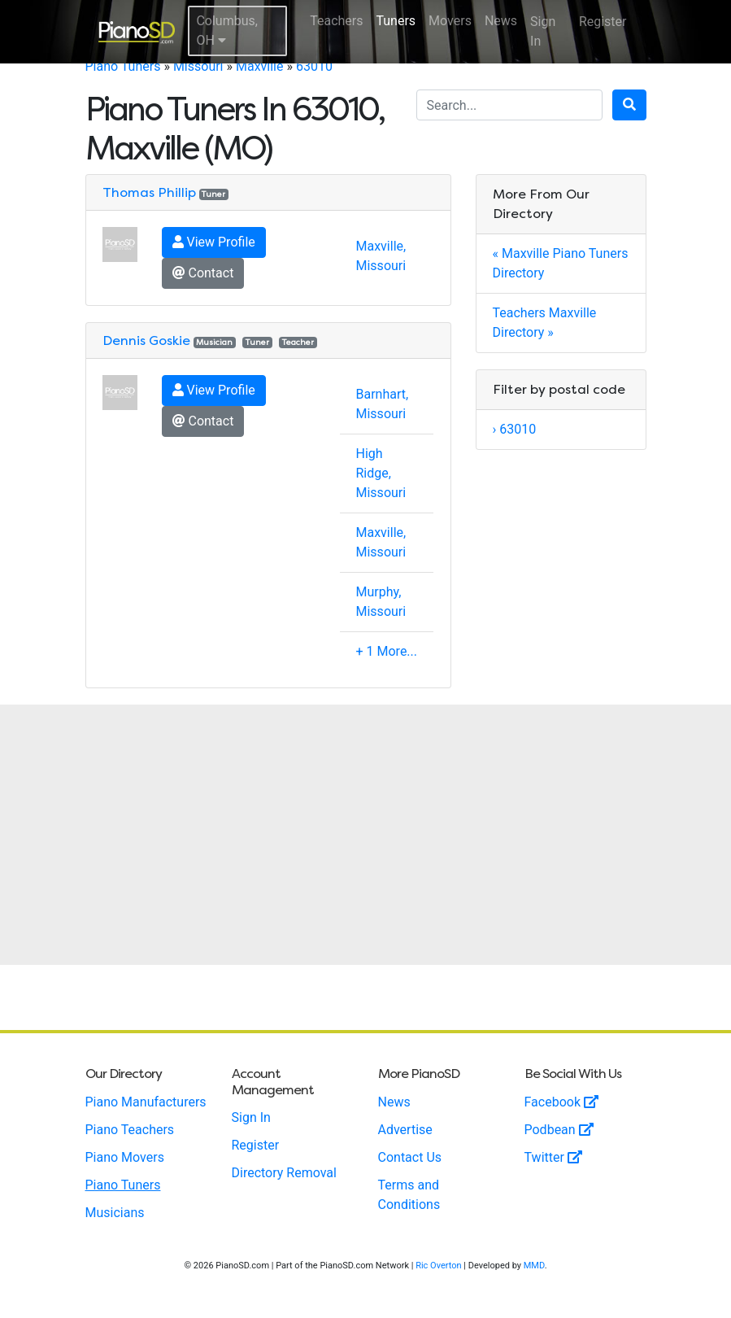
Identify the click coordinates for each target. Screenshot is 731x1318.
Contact (203, 273)
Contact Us (410, 1157)
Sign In (542, 31)
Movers (450, 20)
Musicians (115, 1212)
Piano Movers (124, 1157)
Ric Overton (438, 1265)
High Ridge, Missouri (381, 473)
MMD (534, 1265)
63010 (314, 66)
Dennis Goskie (146, 340)
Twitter (553, 1157)
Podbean (559, 1129)
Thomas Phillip (149, 192)
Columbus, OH (227, 30)
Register (603, 21)
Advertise (405, 1129)
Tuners (396, 20)
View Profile (213, 242)
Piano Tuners (123, 66)
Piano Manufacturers (146, 1102)
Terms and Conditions (409, 1194)
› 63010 (515, 429)
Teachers (336, 20)
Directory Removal (284, 1173)
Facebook (561, 1102)
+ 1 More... (387, 651)
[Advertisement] (365, 835)
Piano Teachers (130, 1129)
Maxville (260, 66)
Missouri (198, 66)
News (501, 20)
